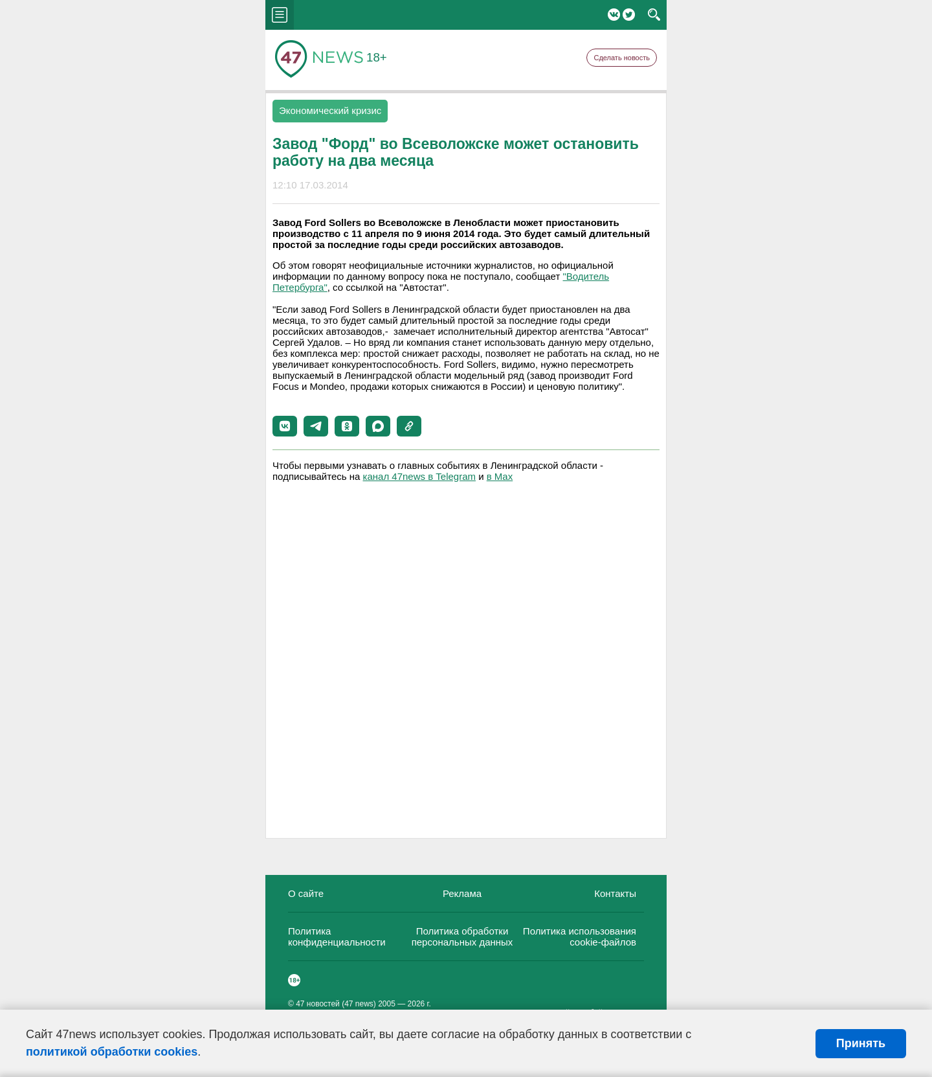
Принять (860, 1043)
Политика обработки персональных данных (462, 936)
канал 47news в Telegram (419, 476)
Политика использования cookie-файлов (579, 936)
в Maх (500, 476)
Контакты (615, 893)
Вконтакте (614, 14)
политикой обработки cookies (111, 1051)
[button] (284, 426)
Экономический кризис (330, 110)
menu (279, 15)
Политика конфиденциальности (337, 936)
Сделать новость (622, 58)
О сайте (306, 893)
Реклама (462, 893)
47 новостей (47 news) (336, 1003)
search (654, 15)
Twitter (629, 14)
